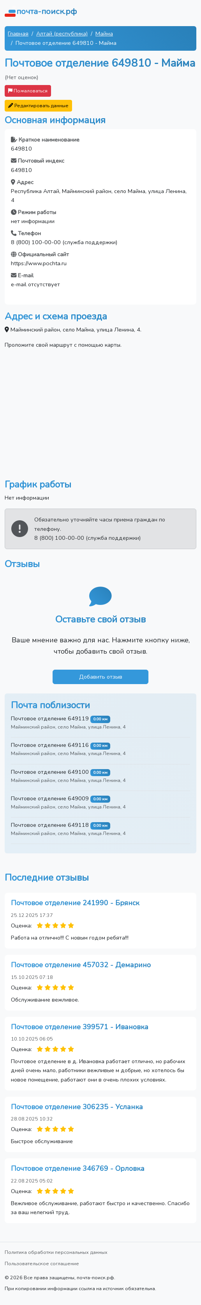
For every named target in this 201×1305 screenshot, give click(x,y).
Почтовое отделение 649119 (50, 718)
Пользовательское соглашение (42, 1263)
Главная (18, 33)
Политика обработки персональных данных (56, 1252)
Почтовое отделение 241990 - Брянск (75, 903)
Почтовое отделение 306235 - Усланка (77, 1107)
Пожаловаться (28, 90)
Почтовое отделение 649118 (50, 825)
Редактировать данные (38, 105)
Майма (104, 33)
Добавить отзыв (100, 677)
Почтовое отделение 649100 (50, 772)
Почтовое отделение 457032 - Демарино (81, 965)
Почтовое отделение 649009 (50, 798)
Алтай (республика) (62, 33)
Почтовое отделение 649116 (50, 745)
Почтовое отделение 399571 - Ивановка (79, 1027)
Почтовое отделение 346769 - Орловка (78, 1168)
